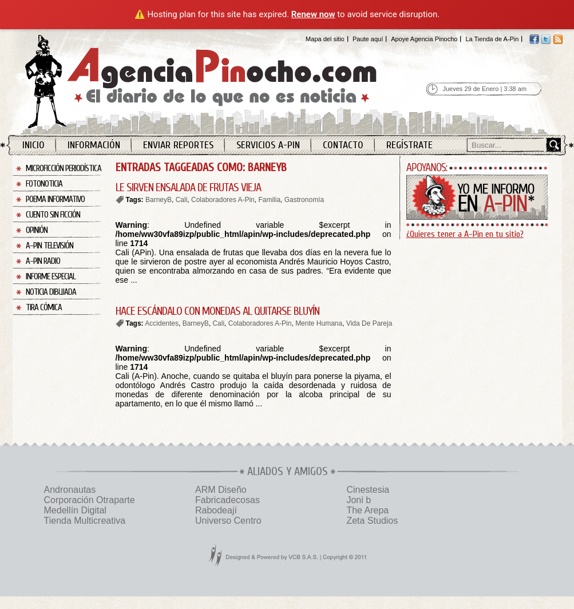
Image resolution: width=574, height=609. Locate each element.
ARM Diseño (221, 490)
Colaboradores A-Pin (223, 200)
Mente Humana (318, 323)
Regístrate (409, 145)
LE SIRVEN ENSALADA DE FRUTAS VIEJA (188, 187)
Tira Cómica (44, 308)
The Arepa (367, 510)
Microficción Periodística (63, 168)
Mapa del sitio (325, 38)
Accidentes (162, 323)
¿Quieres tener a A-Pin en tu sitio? (465, 234)
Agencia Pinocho (225, 81)
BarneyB (158, 200)
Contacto (343, 145)
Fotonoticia (44, 184)
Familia (269, 200)
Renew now (313, 14)
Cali (182, 200)
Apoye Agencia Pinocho (424, 38)
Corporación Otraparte (89, 500)
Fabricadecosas (227, 500)
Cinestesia (367, 490)
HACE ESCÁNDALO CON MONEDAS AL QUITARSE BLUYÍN (217, 311)
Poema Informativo (55, 199)
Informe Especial (51, 277)
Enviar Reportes (178, 145)
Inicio (33, 145)
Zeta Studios (372, 520)
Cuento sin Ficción (53, 215)
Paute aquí (368, 38)
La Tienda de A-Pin (491, 38)
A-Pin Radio (43, 261)
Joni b (358, 500)
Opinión (36, 230)
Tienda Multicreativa (85, 520)
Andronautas (70, 490)
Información (94, 145)
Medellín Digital (75, 510)
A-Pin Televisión (49, 246)
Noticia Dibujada (51, 292)
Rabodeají (216, 510)
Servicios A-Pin (268, 145)
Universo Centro (228, 520)
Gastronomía (304, 200)
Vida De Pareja (369, 323)
